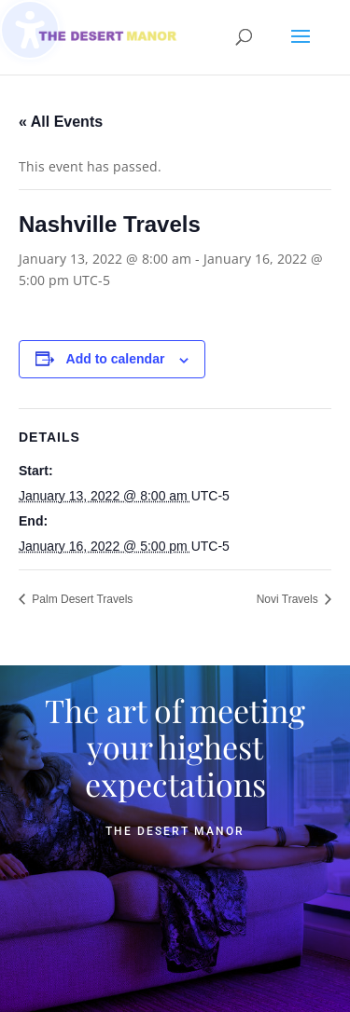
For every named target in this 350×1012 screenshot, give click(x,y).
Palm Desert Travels (81, 599)
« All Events (61, 122)
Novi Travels (289, 599)
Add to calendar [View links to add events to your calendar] (115, 358)
